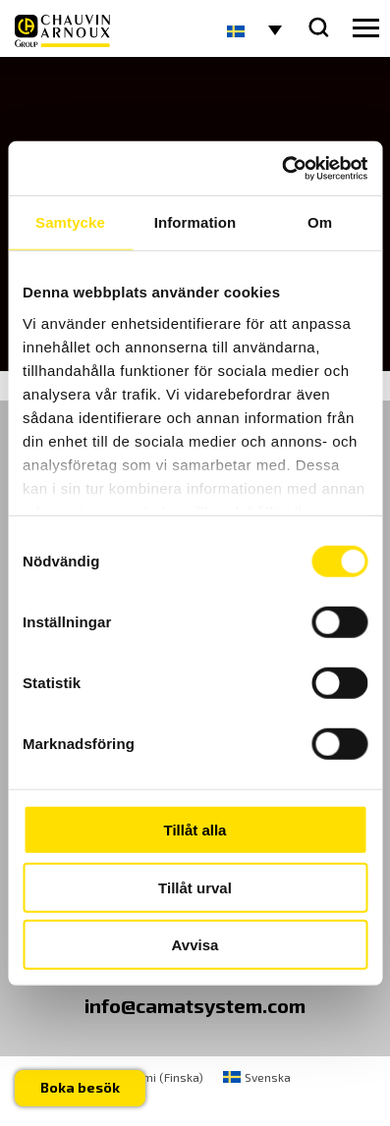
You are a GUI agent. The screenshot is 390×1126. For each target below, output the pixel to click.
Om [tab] (319, 222)
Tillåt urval (195, 887)
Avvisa (195, 945)
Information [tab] (195, 222)
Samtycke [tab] (70, 222)
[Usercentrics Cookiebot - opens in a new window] (281, 168)
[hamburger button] (366, 28)
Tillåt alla (195, 830)
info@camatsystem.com (195, 1005)
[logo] (62, 31)
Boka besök (80, 1087)
